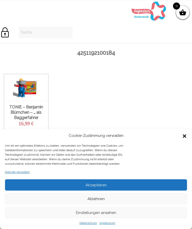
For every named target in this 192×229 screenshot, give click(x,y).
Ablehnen (96, 199)
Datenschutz (88, 223)
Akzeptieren (96, 185)
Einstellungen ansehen (96, 212)
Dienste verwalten (17, 172)
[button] (184, 135)
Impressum (107, 223)
